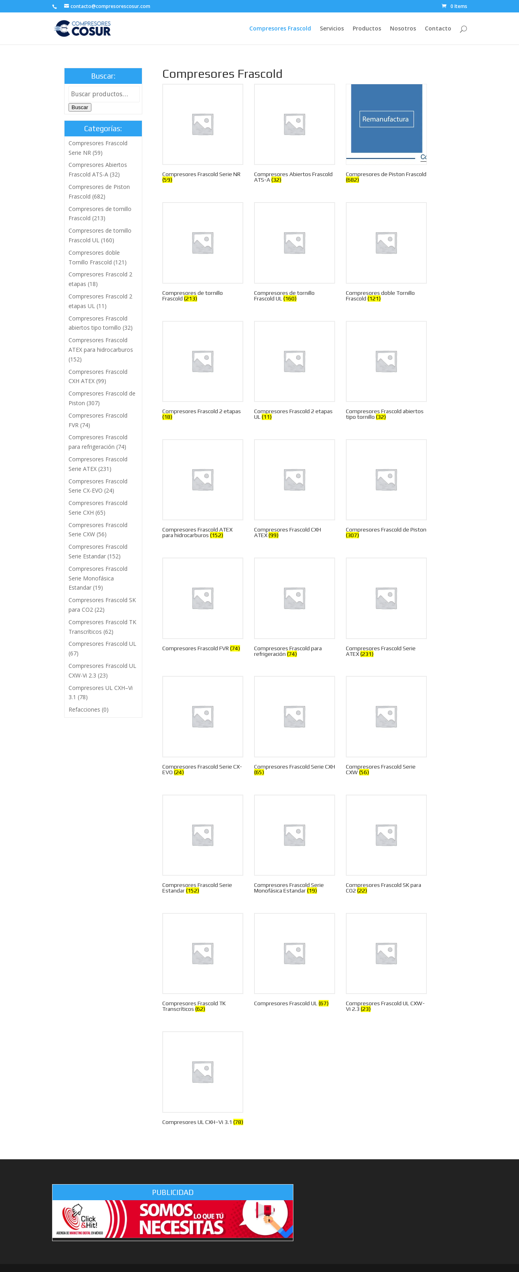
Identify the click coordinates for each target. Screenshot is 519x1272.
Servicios (332, 29)
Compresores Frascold (280, 29)
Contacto (438, 29)
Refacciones (84, 709)
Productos (367, 29)
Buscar (80, 107)
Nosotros (403, 29)
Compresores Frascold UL (102, 643)
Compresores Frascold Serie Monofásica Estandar (98, 578)
